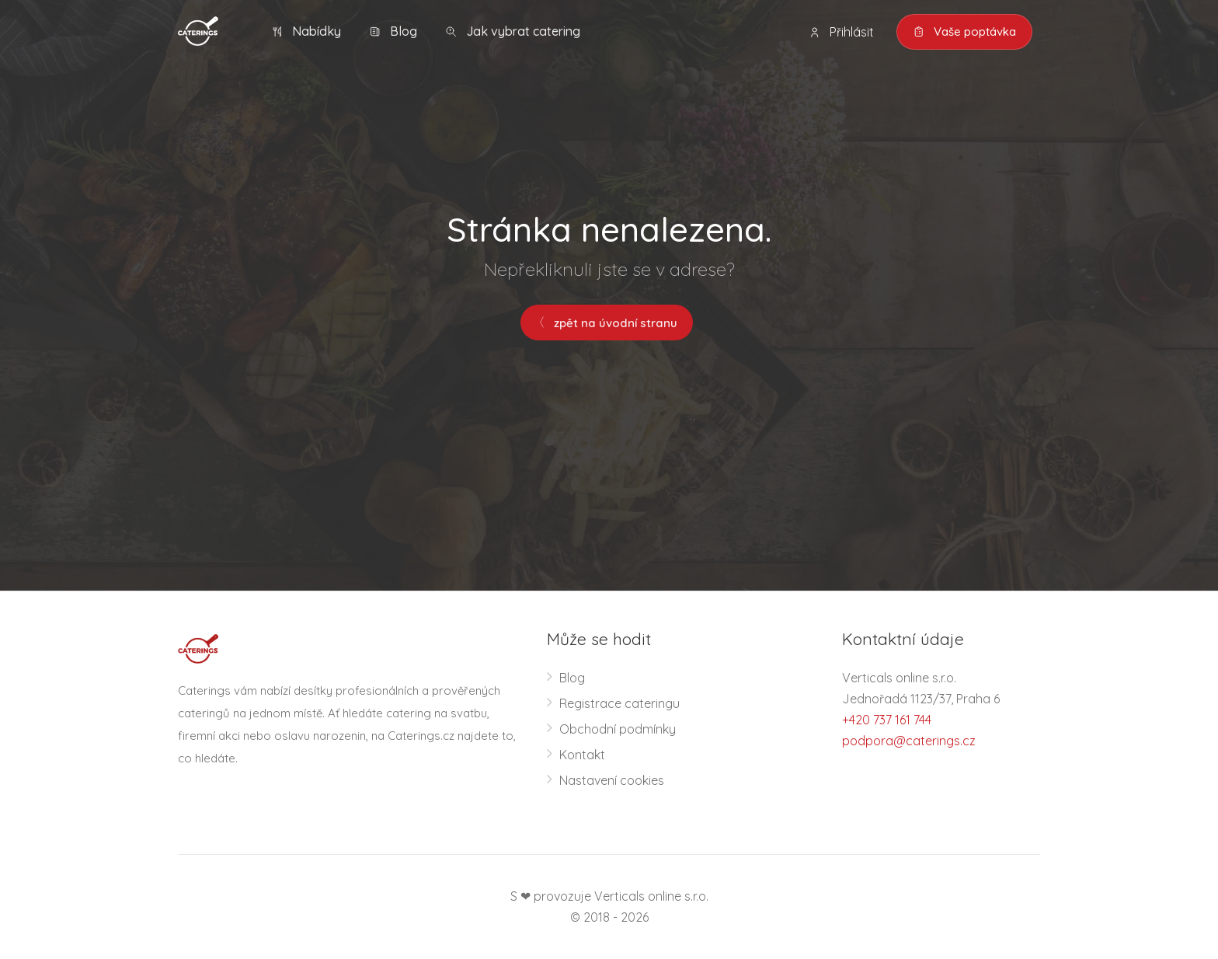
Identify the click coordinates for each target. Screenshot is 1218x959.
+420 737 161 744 (886, 719)
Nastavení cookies (611, 780)
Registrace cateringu (619, 703)
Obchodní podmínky (617, 729)
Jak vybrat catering (512, 31)
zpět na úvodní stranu (606, 323)
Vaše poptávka (964, 32)
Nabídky (306, 31)
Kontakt (582, 754)
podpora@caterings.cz (909, 740)
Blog (393, 31)
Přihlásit (841, 32)
